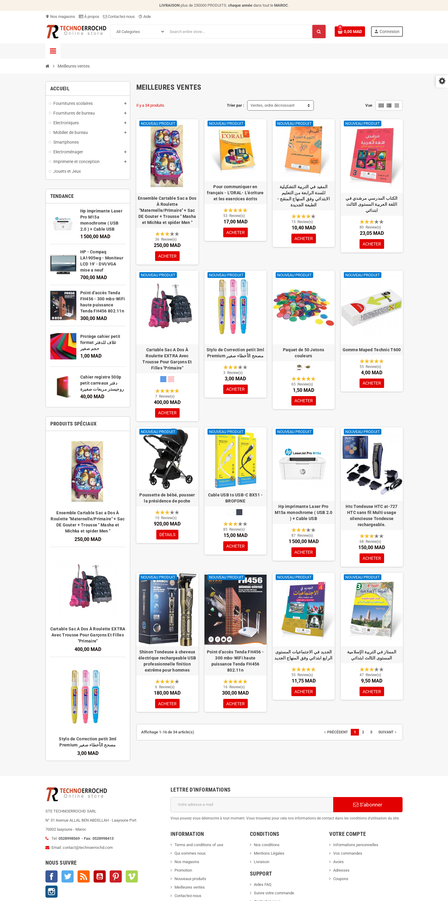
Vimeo (132, 876)
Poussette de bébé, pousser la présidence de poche (167, 499)
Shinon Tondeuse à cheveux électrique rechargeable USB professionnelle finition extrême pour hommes (167, 663)
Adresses (341, 870)
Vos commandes (347, 853)
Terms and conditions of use (198, 845)
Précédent (335, 735)
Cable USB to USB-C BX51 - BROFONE (235, 499)
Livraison (261, 861)
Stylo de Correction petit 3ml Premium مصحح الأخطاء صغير (235, 353)
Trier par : (235, 105)
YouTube (100, 876)
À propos (89, 16)
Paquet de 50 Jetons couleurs (303, 353)
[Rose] (171, 380)
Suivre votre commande (274, 893)
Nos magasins (60, 16)
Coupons (340, 878)
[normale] (300, 368)
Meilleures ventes (189, 887)
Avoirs (338, 861)
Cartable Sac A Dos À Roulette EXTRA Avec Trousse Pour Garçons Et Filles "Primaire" (87, 634)
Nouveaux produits (190, 878)
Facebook (51, 876)
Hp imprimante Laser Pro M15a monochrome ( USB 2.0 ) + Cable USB (304, 514)
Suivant (388, 735)
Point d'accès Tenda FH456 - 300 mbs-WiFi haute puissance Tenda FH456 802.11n (235, 663)
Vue (368, 105)
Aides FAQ (262, 884)
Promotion (183, 870)
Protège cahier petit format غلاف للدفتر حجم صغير (100, 342)
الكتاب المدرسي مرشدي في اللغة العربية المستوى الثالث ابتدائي (371, 204)
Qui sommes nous (190, 853)
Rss (84, 876)
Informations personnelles (355, 845)
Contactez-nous (119, 16)
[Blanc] (231, 514)
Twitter (67, 876)
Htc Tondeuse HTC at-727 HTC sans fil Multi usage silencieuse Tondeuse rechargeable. (371, 517)
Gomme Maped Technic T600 (372, 350)
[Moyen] (307, 368)
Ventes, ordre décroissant (272, 105)
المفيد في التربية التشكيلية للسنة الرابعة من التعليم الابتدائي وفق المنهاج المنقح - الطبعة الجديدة (303, 195)
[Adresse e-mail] (252, 804)
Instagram (51, 892)
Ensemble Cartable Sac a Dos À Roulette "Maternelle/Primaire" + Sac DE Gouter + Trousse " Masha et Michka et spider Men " (167, 210)
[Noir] (239, 514)
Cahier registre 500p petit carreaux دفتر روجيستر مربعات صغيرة (102, 383)
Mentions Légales (269, 853)
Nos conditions (267, 845)
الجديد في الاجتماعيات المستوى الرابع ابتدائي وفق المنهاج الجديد (303, 657)
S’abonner (367, 805)
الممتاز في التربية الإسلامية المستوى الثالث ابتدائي (372, 657)
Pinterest (116, 876)
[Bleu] (163, 380)
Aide (144, 16)
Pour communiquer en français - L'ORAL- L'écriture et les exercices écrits (235, 192)
